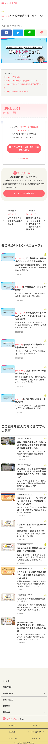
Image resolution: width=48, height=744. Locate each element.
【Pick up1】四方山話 (11, 77)
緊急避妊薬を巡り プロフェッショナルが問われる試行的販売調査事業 (33, 220)
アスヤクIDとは (24, 158)
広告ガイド (36, 738)
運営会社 (12, 725)
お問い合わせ (36, 725)
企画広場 (6, 712)
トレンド (6, 680)
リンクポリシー (12, 738)
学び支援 (6, 706)
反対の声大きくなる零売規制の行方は (14, 217)
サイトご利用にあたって (36, 732)
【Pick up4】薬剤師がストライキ (16, 91)
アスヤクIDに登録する (24, 193)
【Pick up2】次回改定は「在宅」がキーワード (20, 80)
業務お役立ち (8, 699)
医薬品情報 (7, 687)
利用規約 (12, 732)
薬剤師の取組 (8, 693)
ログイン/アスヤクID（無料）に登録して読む (24, 148)
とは (13, 718)
